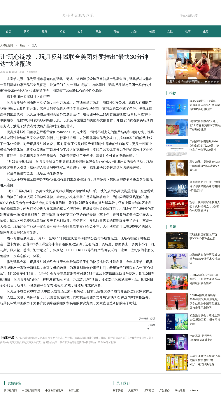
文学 (80, 31)
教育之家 (74, 390)
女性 (170, 31)
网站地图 (180, 390)
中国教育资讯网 (54, 390)
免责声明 (133, 390)
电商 (188, 31)
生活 (206, 31)
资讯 (26, 43)
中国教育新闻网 (31, 390)
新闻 (26, 31)
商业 (98, 31)
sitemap (194, 390)
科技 (116, 31)
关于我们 (118, 390)
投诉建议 (149, 390)
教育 (44, 31)
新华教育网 (10, 390)
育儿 (8, 43)
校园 (62, 31)
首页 (8, 31)
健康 (152, 31)
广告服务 (164, 390)
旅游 (134, 31)
